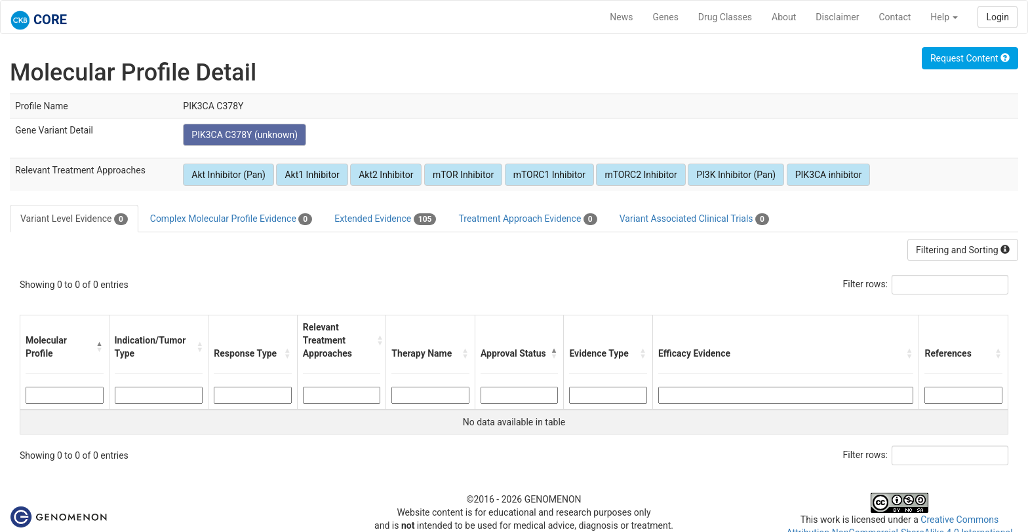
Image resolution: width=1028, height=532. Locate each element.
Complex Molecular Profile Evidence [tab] (231, 219)
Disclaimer (837, 17)
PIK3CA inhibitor (828, 174)
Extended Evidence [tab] (385, 219)
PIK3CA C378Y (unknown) (244, 135)
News (621, 17)
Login (997, 17)
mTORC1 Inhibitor (549, 174)
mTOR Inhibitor (463, 174)
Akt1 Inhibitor (312, 174)
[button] (99, 346)
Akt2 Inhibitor (386, 174)
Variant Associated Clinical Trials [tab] (694, 219)
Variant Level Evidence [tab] (74, 219)
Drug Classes (725, 17)
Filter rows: (865, 284)
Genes (666, 17)
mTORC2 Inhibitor (640, 174)
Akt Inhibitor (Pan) (228, 174)
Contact (895, 17)
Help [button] (944, 17)
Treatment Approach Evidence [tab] (527, 219)
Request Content (970, 58)
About (784, 17)
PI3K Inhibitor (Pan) (736, 174)
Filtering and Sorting (963, 250)
